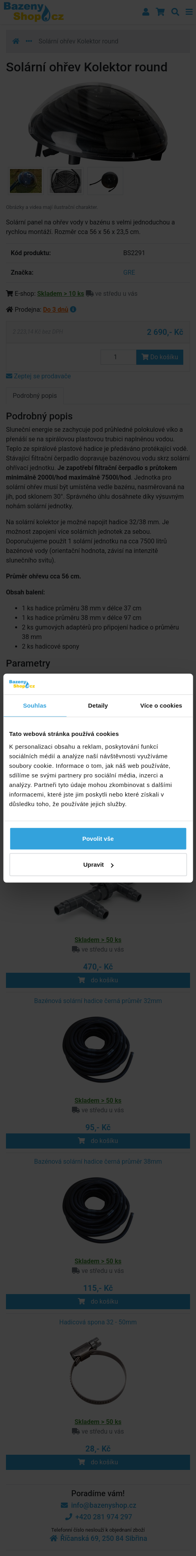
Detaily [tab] (98, 705)
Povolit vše (98, 838)
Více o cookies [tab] (161, 705)
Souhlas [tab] (35, 705)
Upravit (98, 864)
